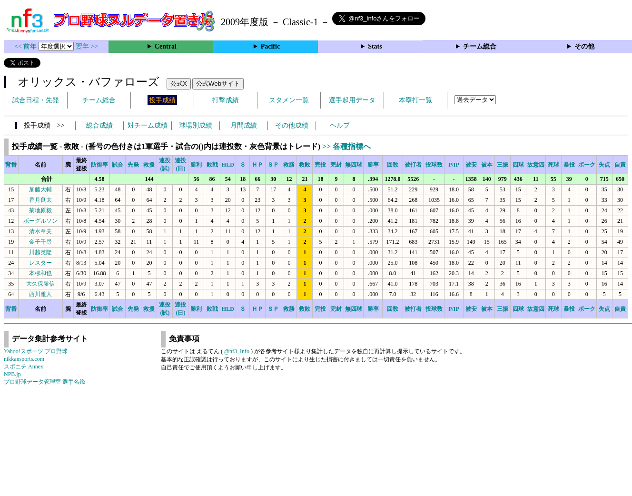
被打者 (413, 164)
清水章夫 (40, 231)
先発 (133, 164)
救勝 (289, 164)
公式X (178, 83)
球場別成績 (195, 125)
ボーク (586, 164)
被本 (487, 164)
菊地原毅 (40, 210)
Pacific (270, 46)
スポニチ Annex (23, 366)
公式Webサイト (218, 83)
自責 (620, 164)
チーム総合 (479, 46)
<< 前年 (26, 46)
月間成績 (243, 125)
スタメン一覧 (289, 100)
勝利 (196, 164)
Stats (375, 46)
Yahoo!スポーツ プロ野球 (36, 351)
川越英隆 (40, 252)
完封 (336, 164)
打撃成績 (225, 100)
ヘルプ (340, 125)
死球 (553, 164)
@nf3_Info (236, 351)
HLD (228, 164)
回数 (392, 164)
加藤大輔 (40, 189)
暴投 (569, 164)
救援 (149, 164)
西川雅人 (40, 294)
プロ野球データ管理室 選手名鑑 (44, 381)
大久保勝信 (40, 283)
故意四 (535, 164)
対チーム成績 (148, 125)
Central (166, 46)
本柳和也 (40, 273)
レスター (40, 262)
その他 (584, 46)
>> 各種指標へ (346, 146)
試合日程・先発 (35, 100)
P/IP (453, 164)
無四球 (353, 164)
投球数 (434, 164)
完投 (320, 164)
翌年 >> (87, 46)
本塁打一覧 (415, 100)
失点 (604, 164)
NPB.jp (12, 374)
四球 (518, 164)
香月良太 (40, 200)
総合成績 (99, 125)
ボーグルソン (40, 221)
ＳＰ (273, 164)
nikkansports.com (24, 359)
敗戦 (212, 164)
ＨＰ (257, 164)
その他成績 (291, 125)
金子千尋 (40, 241)
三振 (502, 164)
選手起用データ (352, 100)
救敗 (304, 164)
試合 (117, 164)
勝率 (373, 164)
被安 (471, 164)
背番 (11, 164)
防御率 (99, 164)
